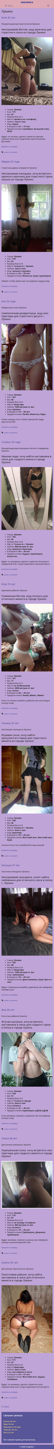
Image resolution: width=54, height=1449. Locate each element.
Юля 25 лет (8, 17)
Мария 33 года (10, 161)
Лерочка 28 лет (10, 1430)
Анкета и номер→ (10, 146)
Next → (8, 1406)
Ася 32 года (8, 301)
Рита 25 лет (8, 1432)
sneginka (27, 2)
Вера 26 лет (8, 1424)
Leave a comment (10, 152)
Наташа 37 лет (10, 865)
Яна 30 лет (8, 1009)
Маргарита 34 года (12, 1427)
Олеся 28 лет (9, 1138)
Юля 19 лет (8, 584)
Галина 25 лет (10, 723)
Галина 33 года (10, 442)
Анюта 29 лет (9, 1262)
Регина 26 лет (9, 1421)
